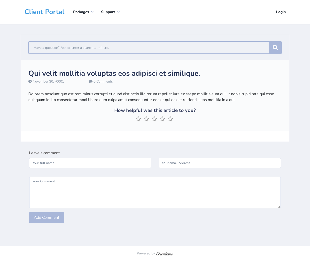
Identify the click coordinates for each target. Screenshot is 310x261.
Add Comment (46, 217)
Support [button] (108, 11)
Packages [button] (81, 11)
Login (281, 11)
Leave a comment (44, 153)
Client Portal (44, 12)
